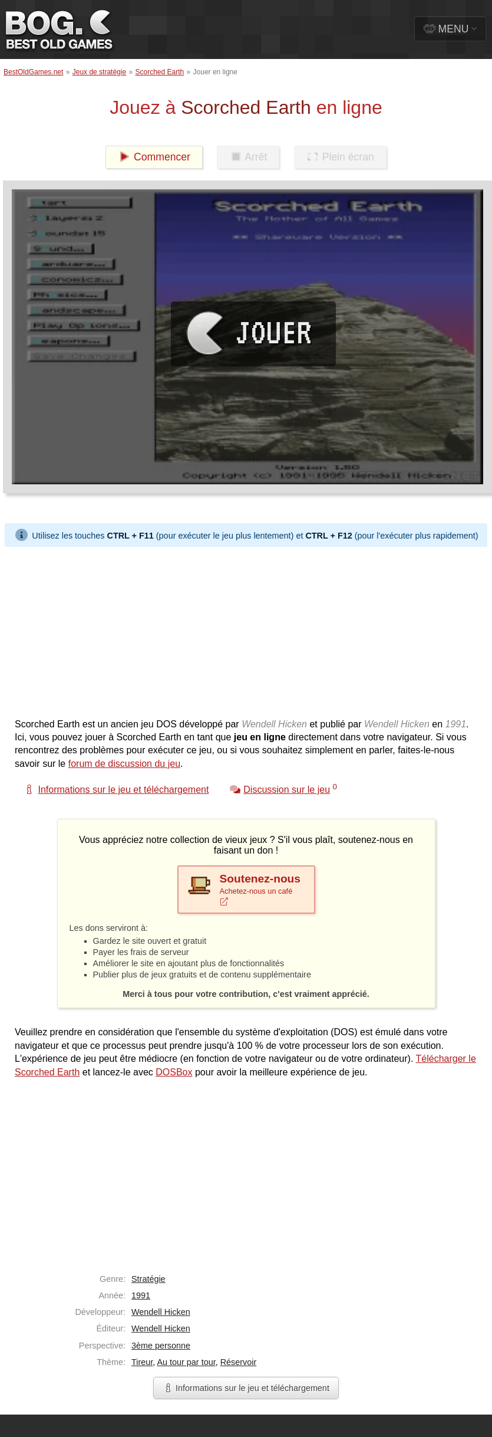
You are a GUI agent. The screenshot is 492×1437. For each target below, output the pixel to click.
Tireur (142, 1362)
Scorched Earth (159, 72)
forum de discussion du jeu (124, 764)
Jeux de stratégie (99, 72)
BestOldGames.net (33, 72)
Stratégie (148, 1279)
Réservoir (238, 1362)
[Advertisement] (226, 629)
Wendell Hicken (160, 1312)
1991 (140, 1295)
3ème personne (160, 1345)
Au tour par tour (186, 1362)
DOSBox (174, 1072)
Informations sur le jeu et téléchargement (246, 1388)
